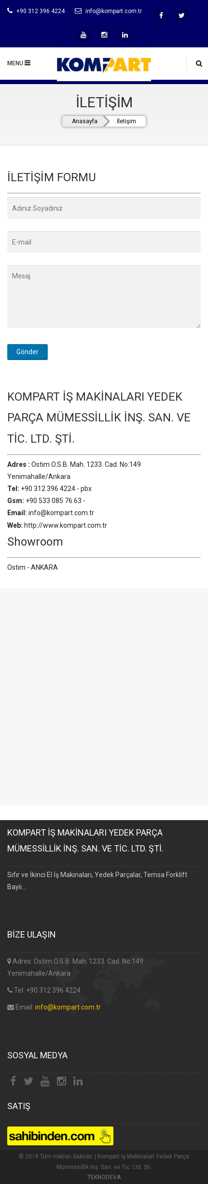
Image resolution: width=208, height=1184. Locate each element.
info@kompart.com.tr (68, 1007)
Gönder (27, 352)
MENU (18, 63)
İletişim (126, 121)
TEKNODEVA (104, 1177)
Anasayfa (84, 121)
